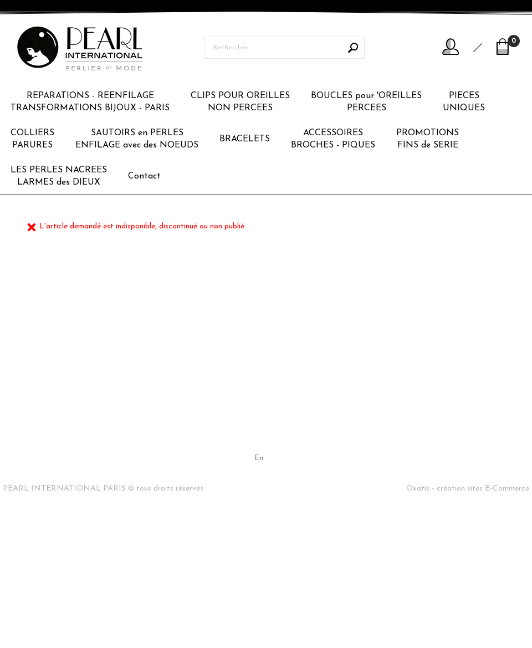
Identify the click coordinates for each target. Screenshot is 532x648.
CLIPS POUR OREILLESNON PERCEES (240, 102)
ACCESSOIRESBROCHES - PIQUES (333, 139)
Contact (144, 176)
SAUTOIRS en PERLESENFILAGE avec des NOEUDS (136, 139)
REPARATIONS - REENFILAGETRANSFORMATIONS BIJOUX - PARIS (90, 102)
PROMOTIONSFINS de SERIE (427, 139)
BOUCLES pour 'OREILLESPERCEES (366, 102)
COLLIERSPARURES (32, 139)
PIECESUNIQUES (464, 102)
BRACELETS (244, 139)
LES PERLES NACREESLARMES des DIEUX (59, 176)
